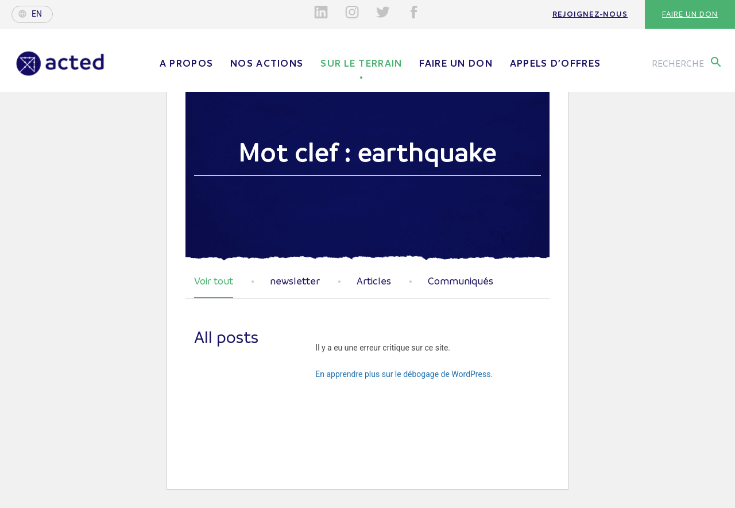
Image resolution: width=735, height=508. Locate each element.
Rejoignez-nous (590, 14)
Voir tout (213, 281)
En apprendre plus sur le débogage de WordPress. (404, 374)
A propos (186, 63)
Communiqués (460, 281)
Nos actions (266, 63)
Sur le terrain (361, 63)
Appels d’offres (555, 63)
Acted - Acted (60, 63)
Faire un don (690, 14)
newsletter (295, 281)
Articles (374, 281)
